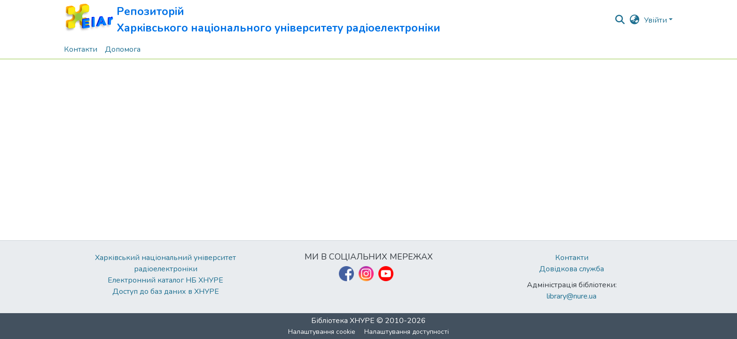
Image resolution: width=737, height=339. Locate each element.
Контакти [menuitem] (80, 49)
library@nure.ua (571, 296)
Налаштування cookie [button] (321, 331)
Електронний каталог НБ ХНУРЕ (165, 280)
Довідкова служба (571, 269)
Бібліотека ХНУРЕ (343, 320)
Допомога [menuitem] (123, 49)
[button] (252, 20)
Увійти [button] (656, 20)
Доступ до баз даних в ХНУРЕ (165, 291)
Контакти (571, 257)
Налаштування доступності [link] (406, 331)
